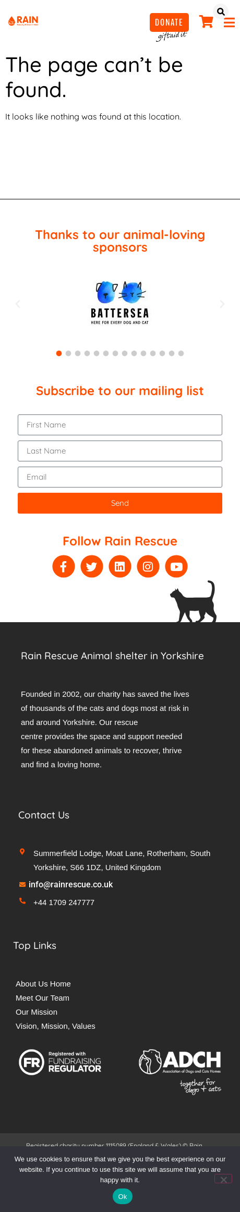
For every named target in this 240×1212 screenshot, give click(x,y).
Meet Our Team (42, 997)
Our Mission (36, 1011)
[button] (18, 304)
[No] (223, 1178)
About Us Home (43, 983)
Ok (122, 1197)
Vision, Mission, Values (55, 1025)
